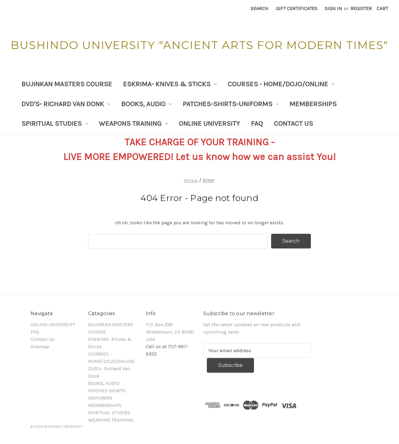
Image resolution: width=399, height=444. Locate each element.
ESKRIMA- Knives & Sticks (170, 84)
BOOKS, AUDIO (146, 104)
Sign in (333, 8)
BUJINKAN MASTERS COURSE (66, 84)
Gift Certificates (296, 8)
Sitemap (40, 346)
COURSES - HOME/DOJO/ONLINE (281, 84)
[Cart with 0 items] (382, 8)
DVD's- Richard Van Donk (65, 104)
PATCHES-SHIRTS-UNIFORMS (230, 104)
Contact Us (293, 123)
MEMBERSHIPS (313, 104)
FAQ (257, 123)
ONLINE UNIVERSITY (209, 123)
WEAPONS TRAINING (133, 123)
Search (259, 8)
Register (361, 8)
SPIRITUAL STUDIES (54, 123)
